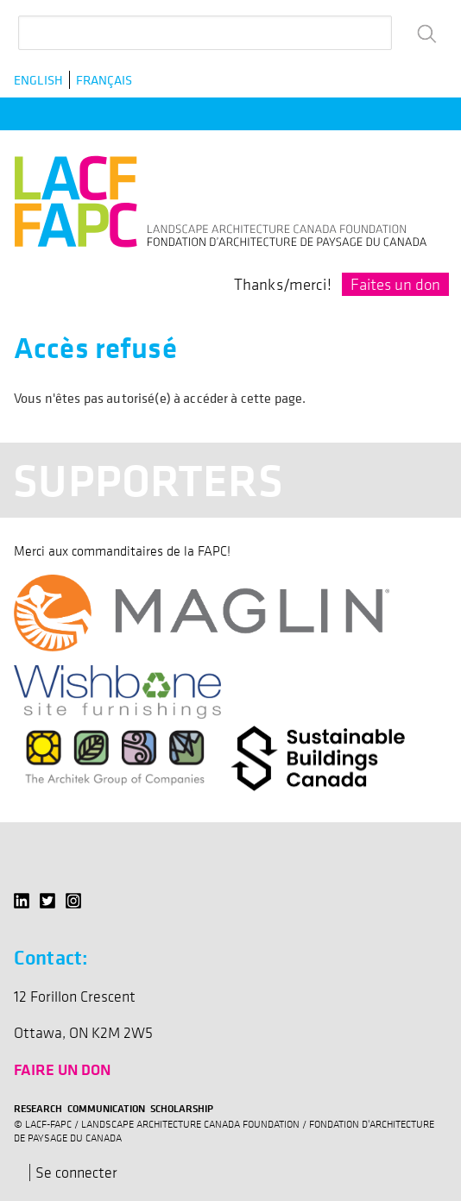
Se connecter (76, 1172)
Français (104, 80)
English (38, 80)
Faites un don (395, 284)
